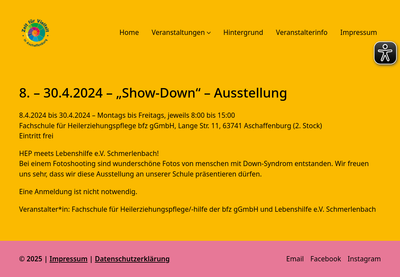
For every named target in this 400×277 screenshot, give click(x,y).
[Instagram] (364, 259)
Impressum (68, 258)
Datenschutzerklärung (132, 258)
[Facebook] (325, 259)
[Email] (295, 259)
